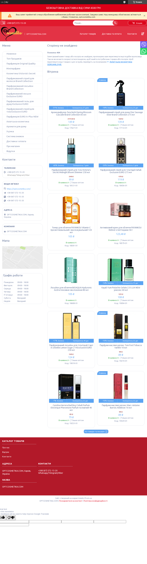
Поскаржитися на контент (70, 501)
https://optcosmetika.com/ (19, 189)
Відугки (10, 151)
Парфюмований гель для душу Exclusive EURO (20, 102)
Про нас (5, 447)
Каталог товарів (88, 34)
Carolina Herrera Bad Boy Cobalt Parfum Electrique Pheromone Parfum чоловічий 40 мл (71, 407)
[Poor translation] (11, 517)
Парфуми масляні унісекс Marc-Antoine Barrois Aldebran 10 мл (121, 406)
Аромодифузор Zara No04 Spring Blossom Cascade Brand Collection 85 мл (71, 113)
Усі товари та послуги (94, 431)
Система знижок (15, 136)
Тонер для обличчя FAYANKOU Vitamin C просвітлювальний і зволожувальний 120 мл (71, 230)
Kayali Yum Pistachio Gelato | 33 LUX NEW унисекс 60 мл (121, 288)
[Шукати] (115, 22)
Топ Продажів (13, 58)
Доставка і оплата (16, 141)
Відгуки (5, 452)
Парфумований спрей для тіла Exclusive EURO (20, 110)
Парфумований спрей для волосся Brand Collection (20, 79)
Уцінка (10, 131)
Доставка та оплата (112, 34)
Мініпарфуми (13, 68)
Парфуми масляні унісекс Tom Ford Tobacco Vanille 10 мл (121, 346)
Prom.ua (88, 498)
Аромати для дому (16, 126)
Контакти (132, 34)
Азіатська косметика (17, 121)
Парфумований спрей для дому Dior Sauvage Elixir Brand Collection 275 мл (121, 113)
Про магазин (13, 146)
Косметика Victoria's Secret (21, 73)
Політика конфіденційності (96, 501)
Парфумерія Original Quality (20, 63)
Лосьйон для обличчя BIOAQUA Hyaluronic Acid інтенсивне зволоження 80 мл (71, 288)
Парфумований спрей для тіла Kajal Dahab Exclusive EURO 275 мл (120, 171)
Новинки (11, 53)
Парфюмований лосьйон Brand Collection (19, 87)
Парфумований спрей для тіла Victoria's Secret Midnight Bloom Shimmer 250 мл (71, 171)
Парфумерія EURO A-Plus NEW (22, 116)
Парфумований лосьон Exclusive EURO (18, 95)
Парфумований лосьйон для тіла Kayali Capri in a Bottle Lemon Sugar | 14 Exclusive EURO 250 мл (71, 347)
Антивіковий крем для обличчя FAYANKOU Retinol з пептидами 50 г (120, 228)
